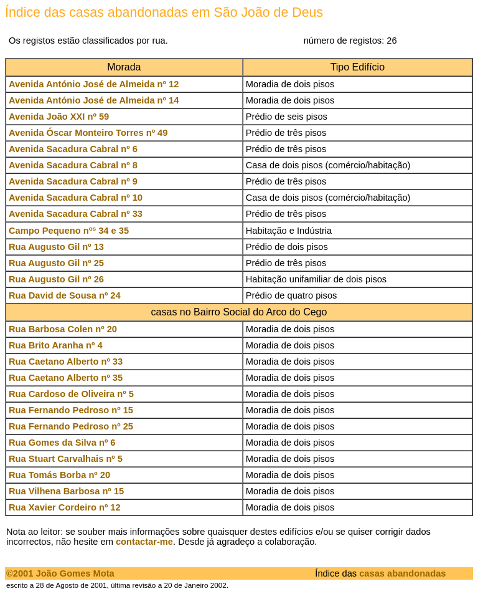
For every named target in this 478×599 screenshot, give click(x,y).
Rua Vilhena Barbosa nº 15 (66, 491)
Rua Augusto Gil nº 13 (56, 247)
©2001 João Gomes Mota (60, 573)
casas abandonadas (402, 573)
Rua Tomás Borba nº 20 (59, 475)
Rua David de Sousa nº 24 (65, 295)
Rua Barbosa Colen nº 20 (63, 329)
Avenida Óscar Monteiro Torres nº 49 (88, 133)
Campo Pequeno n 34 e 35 (69, 231)
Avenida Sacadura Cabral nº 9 (73, 181)
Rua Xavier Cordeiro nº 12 (65, 507)
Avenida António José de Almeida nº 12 (94, 84)
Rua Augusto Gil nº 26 (56, 279)
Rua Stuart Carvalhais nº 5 (66, 459)
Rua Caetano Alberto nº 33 (66, 362)
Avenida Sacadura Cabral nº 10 (76, 198)
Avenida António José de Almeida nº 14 (94, 100)
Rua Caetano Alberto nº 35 (66, 378)
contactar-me (144, 542)
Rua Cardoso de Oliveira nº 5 (71, 394)
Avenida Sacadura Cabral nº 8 (73, 165)
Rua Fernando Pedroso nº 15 (71, 410)
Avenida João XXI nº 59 (59, 117)
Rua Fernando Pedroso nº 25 (71, 426)
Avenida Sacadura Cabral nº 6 (73, 149)
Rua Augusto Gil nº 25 (56, 263)
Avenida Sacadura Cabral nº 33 (76, 214)
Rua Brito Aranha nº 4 (56, 345)
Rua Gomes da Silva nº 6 (62, 443)
